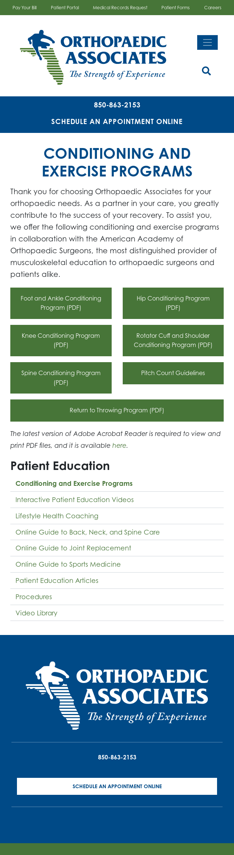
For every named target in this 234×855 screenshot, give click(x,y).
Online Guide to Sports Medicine (68, 564)
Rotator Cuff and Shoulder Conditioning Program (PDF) (173, 340)
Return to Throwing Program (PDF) (117, 410)
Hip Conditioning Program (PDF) (173, 303)
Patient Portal (65, 7)
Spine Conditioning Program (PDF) (61, 377)
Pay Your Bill (24, 7)
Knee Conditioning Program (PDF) (61, 340)
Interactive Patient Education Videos (74, 499)
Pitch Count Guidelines (173, 373)
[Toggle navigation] (207, 42)
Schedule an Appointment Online (117, 121)
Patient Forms (175, 7)
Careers (212, 7)
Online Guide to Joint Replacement (73, 548)
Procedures (33, 597)
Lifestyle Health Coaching (56, 516)
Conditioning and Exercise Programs (74, 483)
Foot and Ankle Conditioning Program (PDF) (61, 303)
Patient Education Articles (56, 580)
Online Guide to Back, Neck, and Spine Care (87, 532)
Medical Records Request (120, 7)
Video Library (36, 613)
